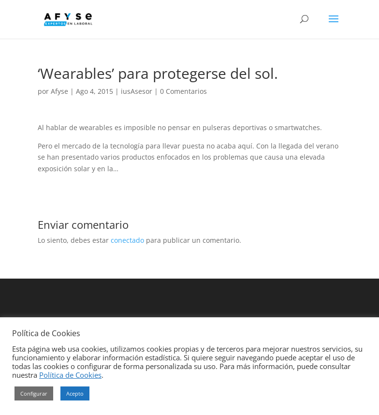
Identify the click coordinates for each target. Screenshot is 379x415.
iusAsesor (136, 91)
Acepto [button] (75, 393)
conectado (127, 240)
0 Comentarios (183, 91)
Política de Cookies (70, 375)
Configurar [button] (33, 393)
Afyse (59, 91)
